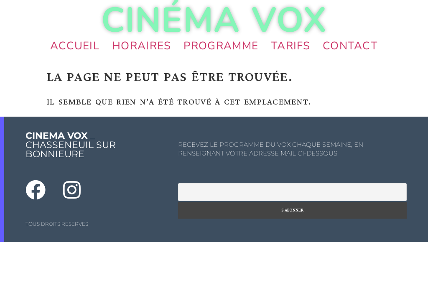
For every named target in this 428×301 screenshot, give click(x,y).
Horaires (141, 45)
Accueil (74, 45)
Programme (220, 45)
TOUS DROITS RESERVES (56, 224)
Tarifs (290, 45)
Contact (350, 45)
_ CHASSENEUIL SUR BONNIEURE (70, 145)
